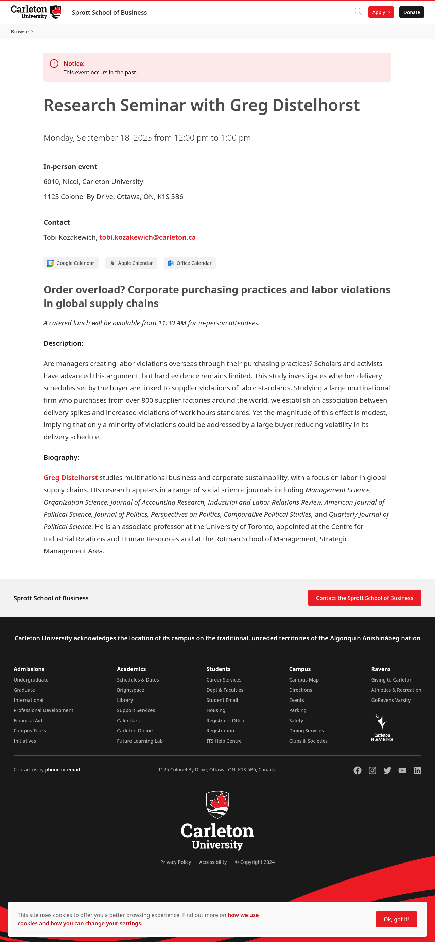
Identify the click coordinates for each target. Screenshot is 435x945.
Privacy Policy (175, 865)
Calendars (128, 724)
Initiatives (25, 744)
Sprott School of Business (109, 12)
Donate (411, 12)
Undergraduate (31, 683)
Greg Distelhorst (71, 481)
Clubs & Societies (308, 744)
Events (296, 703)
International (29, 703)
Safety (296, 724)
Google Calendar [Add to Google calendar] (70, 266)
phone (53, 773)
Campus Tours (30, 734)
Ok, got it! (396, 919)
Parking (298, 713)
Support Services (136, 713)
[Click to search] (357, 12)
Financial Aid (28, 724)
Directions (300, 693)
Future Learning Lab (140, 744)
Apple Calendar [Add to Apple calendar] (131, 266)
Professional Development (43, 713)
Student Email (222, 703)
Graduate (24, 693)
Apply (378, 12)
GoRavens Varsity (391, 703)
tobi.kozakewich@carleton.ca (147, 240)
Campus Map (304, 683)
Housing (216, 713)
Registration (220, 734)
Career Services (224, 683)
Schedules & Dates (138, 683)
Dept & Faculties (225, 693)
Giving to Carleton (392, 683)
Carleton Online (135, 734)
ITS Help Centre (224, 744)
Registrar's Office (226, 724)
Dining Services (306, 734)
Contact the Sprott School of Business (364, 601)
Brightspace (130, 693)
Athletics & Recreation (396, 693)
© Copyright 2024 (255, 865)
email (73, 773)
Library (125, 703)
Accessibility (213, 865)
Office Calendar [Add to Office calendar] (189, 266)
